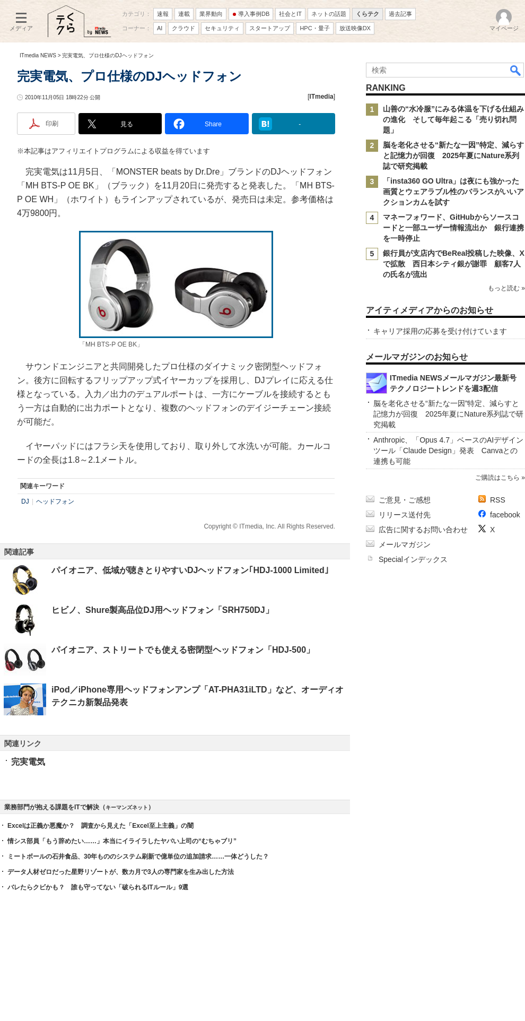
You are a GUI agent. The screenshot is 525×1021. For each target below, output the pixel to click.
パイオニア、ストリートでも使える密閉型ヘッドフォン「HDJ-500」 (182, 649)
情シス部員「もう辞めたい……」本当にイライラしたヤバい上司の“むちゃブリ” (122, 841)
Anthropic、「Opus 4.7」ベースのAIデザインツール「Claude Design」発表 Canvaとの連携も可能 (448, 450)
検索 (516, 70)
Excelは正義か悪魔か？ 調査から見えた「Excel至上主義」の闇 (100, 825)
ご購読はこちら (497, 477)
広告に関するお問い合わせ (423, 529)
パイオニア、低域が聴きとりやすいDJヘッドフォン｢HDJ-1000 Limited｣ (190, 570)
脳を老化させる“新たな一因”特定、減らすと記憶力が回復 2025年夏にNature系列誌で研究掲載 (453, 155)
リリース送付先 (405, 514)
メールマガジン (405, 544)
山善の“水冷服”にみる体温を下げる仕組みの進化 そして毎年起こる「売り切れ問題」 (453, 119)
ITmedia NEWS (38, 55)
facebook (505, 514)
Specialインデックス (413, 559)
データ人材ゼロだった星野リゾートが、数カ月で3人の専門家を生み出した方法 (120, 872)
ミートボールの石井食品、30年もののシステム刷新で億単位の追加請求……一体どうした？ (138, 856)
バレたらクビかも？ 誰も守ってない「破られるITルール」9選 (97, 887)
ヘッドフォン (55, 501)
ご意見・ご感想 (405, 500)
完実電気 (28, 761)
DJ (25, 501)
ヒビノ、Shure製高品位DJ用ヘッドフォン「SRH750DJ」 (162, 610)
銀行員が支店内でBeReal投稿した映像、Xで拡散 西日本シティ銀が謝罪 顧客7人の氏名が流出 (453, 264)
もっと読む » (506, 288)
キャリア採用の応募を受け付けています (440, 331)
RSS (497, 500)
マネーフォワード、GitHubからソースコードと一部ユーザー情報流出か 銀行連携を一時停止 (453, 228)
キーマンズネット (127, 807)
